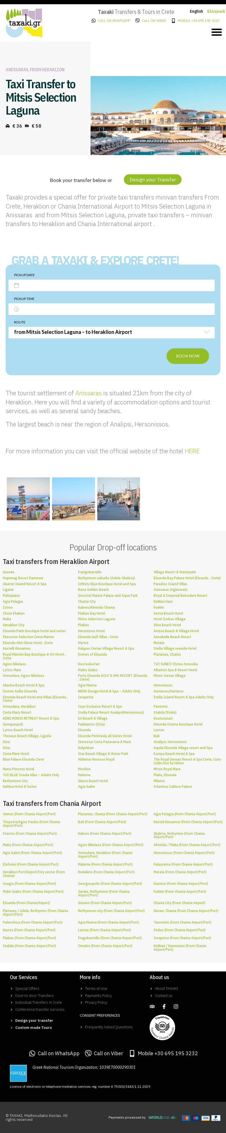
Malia (7, 619)
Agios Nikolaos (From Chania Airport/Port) (110, 844)
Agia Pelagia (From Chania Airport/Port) (185, 814)
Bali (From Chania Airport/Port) (102, 821)
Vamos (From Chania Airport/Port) (29, 814)
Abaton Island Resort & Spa (24, 583)
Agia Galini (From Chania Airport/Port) (32, 852)
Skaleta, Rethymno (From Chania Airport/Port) (179, 835)
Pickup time (24, 299)
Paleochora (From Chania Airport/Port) (33, 922)
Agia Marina (87, 685)
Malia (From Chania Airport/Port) (28, 844)
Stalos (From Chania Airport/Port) (180, 930)
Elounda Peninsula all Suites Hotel (105, 735)
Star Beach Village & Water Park (103, 753)
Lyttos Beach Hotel (18, 730)
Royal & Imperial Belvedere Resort (180, 595)
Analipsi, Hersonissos (170, 741)
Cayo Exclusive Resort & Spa (100, 706)
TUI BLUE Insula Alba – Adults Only (31, 774)
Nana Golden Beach (93, 589)
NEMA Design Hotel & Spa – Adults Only (109, 691)
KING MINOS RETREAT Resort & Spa (31, 718)
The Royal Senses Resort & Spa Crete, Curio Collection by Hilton (187, 761)
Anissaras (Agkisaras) (171, 589)
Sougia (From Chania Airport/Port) (29, 883)
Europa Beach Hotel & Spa (174, 753)
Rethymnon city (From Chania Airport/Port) (111, 910)
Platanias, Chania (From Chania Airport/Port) (112, 814)
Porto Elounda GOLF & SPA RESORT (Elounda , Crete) (112, 677)
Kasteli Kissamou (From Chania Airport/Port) (188, 821)
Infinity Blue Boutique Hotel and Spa (107, 583)
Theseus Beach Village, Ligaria (27, 735)
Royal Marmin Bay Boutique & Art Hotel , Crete (34, 656)
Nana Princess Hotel (18, 769)
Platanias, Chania (167, 654)
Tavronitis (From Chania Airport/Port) (182, 922)
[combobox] (111, 332)
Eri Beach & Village (92, 718)
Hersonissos (163, 685)
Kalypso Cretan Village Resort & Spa (106, 648)
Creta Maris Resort (17, 712)
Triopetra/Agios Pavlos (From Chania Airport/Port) (31, 823)
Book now (187, 355)
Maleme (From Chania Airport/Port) (105, 864)
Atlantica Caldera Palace (173, 786)
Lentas (159, 730)
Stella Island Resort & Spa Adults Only (184, 697)
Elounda (84, 730)
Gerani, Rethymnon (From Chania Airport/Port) (104, 893)
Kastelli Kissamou (17, 648)
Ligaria (8, 589)
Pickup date (24, 275)
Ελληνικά (216, 11)
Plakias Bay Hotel (91, 613)
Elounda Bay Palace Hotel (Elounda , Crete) (187, 578)
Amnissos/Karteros (169, 691)
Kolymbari (86, 747)
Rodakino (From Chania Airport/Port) (106, 872)
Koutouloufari (89, 664)
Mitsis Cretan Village (170, 675)
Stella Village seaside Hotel (175, 648)
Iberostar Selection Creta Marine (28, 636)
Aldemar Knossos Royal (96, 759)
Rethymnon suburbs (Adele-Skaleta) (106, 578)
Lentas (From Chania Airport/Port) (104, 930)
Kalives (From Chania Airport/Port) (104, 833)
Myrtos (83, 642)
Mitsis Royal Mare (167, 769)
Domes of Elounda (92, 654)
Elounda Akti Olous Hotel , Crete (28, 642)
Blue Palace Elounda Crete (23, 759)
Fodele (159, 607)
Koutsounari (163, 718)
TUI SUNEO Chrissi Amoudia (176, 664)
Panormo (161, 706)
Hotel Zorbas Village (170, 619)
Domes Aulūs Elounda (20, 691)
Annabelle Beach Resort (172, 636)
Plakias (83, 625)
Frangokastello (90, 572)
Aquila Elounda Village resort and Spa (183, 747)
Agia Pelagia (13, 601)
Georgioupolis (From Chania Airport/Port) (110, 883)
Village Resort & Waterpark (175, 572)
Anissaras (88, 393)
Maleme (84, 774)
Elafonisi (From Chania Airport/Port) (31, 864)
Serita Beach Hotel (168, 613)
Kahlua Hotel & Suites (20, 786)
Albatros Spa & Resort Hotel (175, 670)
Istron (8, 607)
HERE (192, 451)
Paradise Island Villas (170, 583)
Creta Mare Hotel (16, 753)
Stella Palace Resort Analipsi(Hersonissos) (111, 712)
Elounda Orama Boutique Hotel (178, 724)
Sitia (6, 747)
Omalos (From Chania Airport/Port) (105, 945)
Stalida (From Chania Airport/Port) (29, 945)
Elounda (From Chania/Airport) (26, 902)
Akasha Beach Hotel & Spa (23, 685)
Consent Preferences (100, 1015)
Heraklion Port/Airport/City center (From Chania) (34, 874)
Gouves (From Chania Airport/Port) (105, 902)
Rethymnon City (15, 780)
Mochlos (84, 769)
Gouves (8, 572)
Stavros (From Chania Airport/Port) (30, 833)
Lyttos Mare (12, 670)
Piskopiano (11, 595)
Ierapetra (85, 697)
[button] (216, 31)
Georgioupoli (13, 724)
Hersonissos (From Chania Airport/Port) (184, 852)
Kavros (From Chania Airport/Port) (29, 930)
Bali (157, 735)
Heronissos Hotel (91, 630)
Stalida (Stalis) (165, 712)
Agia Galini (86, 786)
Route (19, 322)
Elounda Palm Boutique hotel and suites (34, 630)
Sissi (6, 741)
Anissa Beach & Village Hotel (176, 630)
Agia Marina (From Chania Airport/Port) (108, 922)
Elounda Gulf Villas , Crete (98, 636)
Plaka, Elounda (165, 774)
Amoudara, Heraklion (19, 706)
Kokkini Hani (163, 601)
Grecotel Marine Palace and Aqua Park (107, 595)
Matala (159, 642)
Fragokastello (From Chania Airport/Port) (110, 937)
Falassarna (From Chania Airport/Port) (183, 864)
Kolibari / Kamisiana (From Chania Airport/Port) (180, 947)
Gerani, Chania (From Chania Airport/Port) (186, 910)
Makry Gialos (88, 670)
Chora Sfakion (14, 613)
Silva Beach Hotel (167, 625)
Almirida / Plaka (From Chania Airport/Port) (187, 844)
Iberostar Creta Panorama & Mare (104, 741)
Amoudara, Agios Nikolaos (23, 675)
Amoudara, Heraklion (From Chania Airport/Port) (105, 854)
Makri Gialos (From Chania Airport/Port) (33, 891)
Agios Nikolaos (14, 664)
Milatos (159, 780)
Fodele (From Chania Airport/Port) (180, 891)
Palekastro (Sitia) (91, 724)
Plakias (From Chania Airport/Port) (29, 937)
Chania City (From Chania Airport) (179, 902)
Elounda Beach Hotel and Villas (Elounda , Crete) (35, 699)
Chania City (87, 601)
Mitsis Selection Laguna (96, 619)
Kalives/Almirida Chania (96, 607)
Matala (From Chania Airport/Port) (180, 872)
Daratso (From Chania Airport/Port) (181, 883)
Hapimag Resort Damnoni (23, 578)
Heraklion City (13, 625)
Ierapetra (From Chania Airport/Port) (182, 937)
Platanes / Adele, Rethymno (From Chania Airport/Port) (35, 912)
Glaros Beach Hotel (93, 780)
